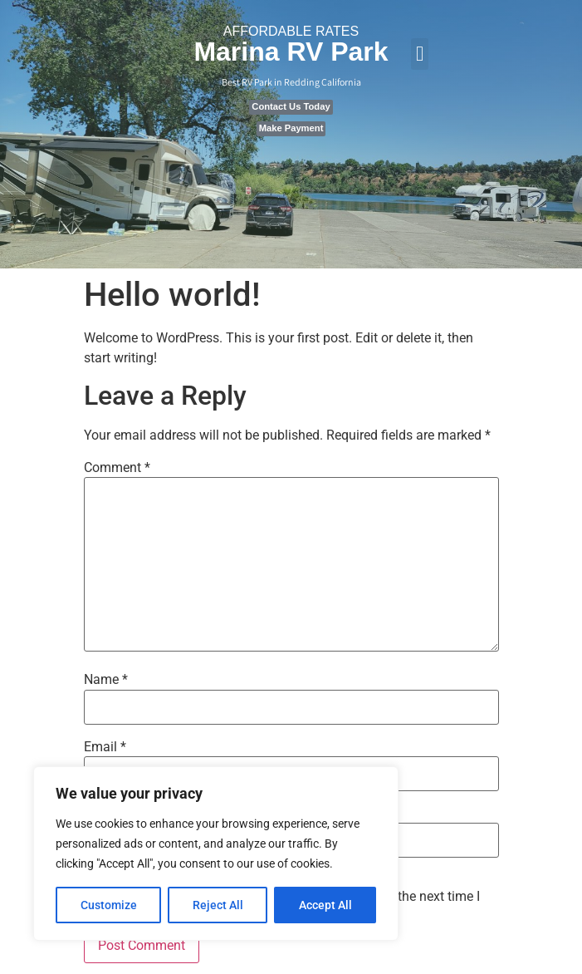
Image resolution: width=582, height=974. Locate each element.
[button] (420, 54)
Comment (117, 468)
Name (106, 679)
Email (105, 747)
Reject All (218, 905)
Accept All (325, 905)
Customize (109, 905)
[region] (216, 853)
